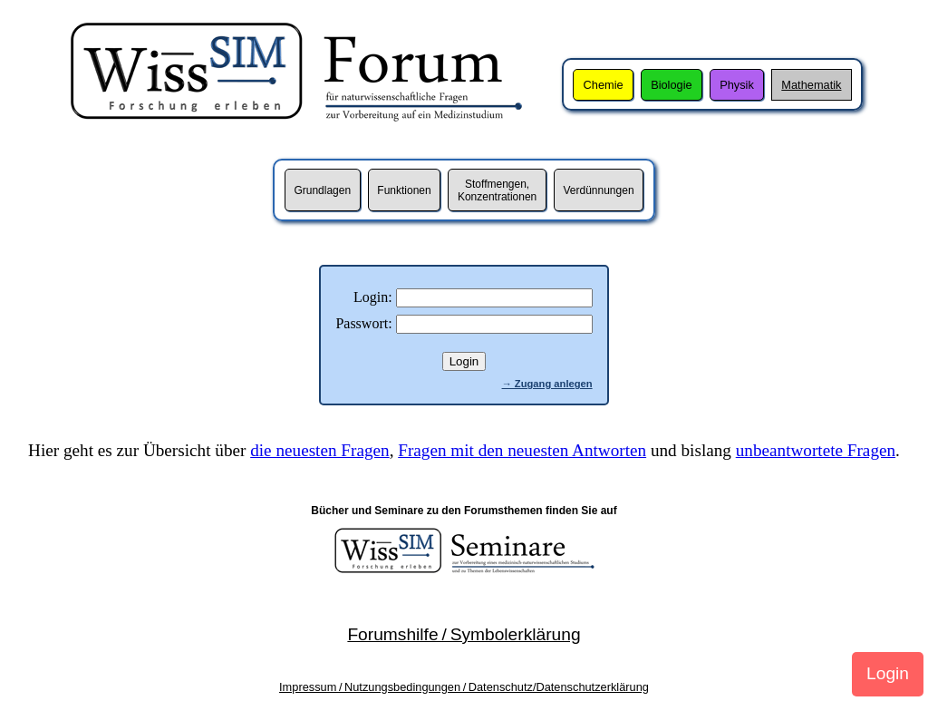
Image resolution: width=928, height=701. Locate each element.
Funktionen (403, 190)
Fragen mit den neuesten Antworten (522, 450)
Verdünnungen (598, 190)
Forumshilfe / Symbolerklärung (463, 634)
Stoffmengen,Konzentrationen (497, 190)
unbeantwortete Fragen (815, 450)
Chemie (604, 85)
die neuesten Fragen (319, 450)
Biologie (671, 85)
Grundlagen (322, 190)
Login (887, 673)
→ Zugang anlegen (547, 383)
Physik (737, 85)
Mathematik (811, 85)
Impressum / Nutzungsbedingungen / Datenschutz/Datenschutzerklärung (464, 687)
